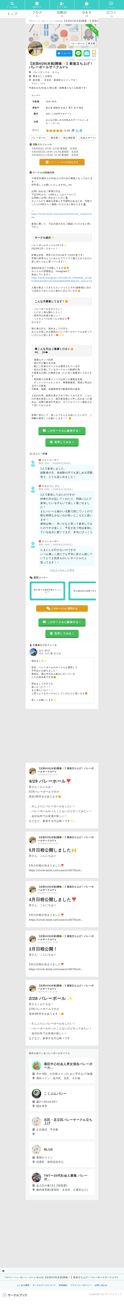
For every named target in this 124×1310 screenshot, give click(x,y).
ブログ (37, 12)
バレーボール (50, 21)
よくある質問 (23, 1285)
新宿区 (34, 83)
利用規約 (63, 1285)
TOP (31, 21)
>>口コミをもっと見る (62, 570)
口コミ (112, 12)
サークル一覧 (39, 21)
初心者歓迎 (69, 137)
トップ (12, 14)
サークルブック (113, 1294)
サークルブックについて (44, 1285)
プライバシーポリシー (80, 1285)
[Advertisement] (62, 735)
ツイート (64, 53)
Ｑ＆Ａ (87, 12)
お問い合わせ (101, 1285)
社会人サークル (89, 137)
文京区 (42, 83)
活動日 (62, 12)
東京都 (59, 21)
